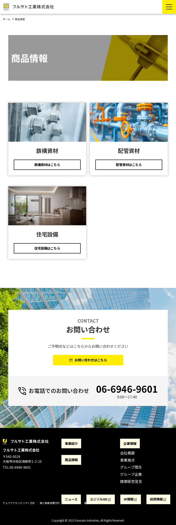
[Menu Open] (169, 7)
